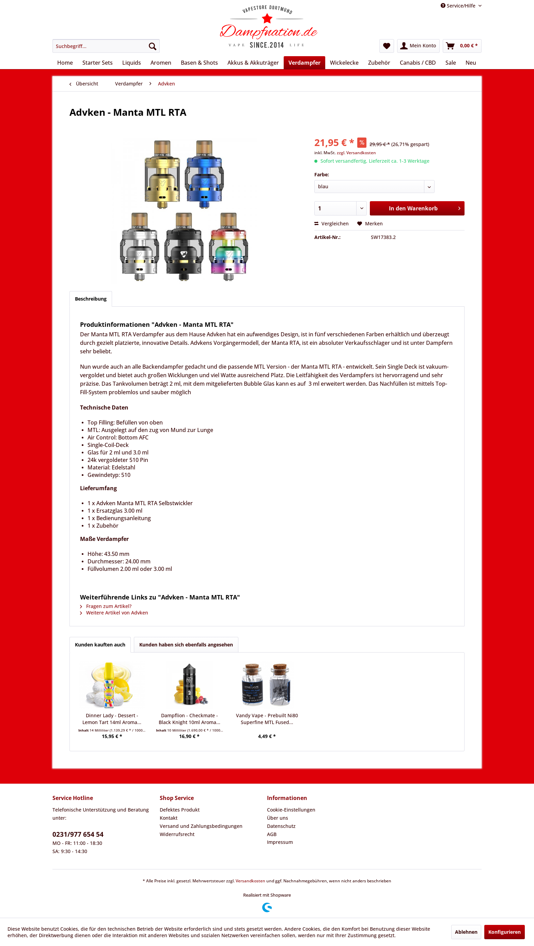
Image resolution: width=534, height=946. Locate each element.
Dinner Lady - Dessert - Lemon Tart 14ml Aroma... (111, 718)
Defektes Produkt (180, 809)
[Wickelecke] (344, 62)
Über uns (277, 818)
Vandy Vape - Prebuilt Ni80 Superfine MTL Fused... (267, 718)
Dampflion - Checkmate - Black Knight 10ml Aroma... (189, 718)
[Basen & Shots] (199, 62)
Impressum (280, 842)
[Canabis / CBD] (418, 62)
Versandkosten (250, 881)
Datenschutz (281, 826)
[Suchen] (152, 46)
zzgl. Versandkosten (356, 153)
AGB (272, 834)
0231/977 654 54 (78, 834)
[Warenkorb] (462, 46)
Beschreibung (91, 298)
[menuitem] (106, 46)
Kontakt (168, 818)
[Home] (65, 62)
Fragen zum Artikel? (105, 606)
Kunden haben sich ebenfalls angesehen (186, 644)
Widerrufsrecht (177, 834)
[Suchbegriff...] (106, 46)
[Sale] (451, 62)
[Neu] (471, 62)
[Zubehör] (379, 62)
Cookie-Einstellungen (291, 809)
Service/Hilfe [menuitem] (459, 5)
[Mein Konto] (418, 46)
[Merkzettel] (386, 46)
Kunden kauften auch (100, 644)
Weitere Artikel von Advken (114, 612)
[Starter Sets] (97, 62)
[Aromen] (161, 62)
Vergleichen (331, 223)
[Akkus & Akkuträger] (253, 62)
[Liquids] (131, 62)
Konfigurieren (504, 932)
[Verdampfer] (304, 62)
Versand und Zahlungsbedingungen (201, 826)
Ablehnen (466, 932)
